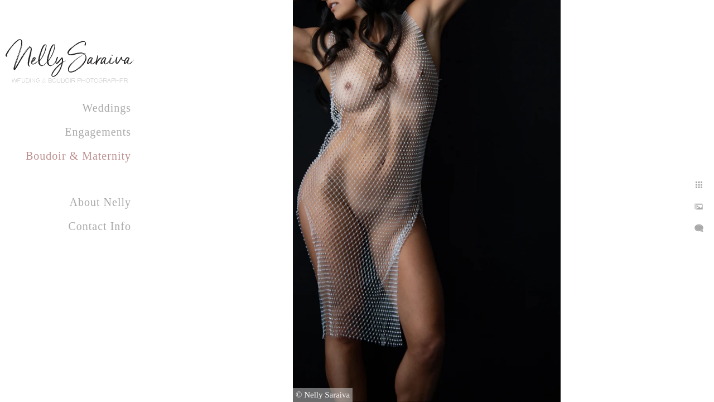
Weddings (107, 108)
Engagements (98, 132)
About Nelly (100, 202)
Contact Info (99, 226)
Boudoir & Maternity (78, 156)
